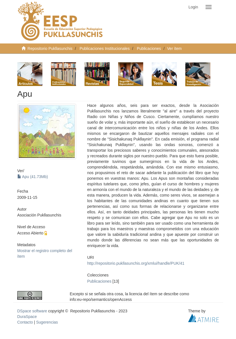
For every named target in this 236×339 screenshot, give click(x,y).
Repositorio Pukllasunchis (49, 48)
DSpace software (32, 311)
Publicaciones (149, 48)
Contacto (25, 322)
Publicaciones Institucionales (105, 48)
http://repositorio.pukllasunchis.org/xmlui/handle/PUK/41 (135, 263)
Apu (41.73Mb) (32, 176)
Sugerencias (47, 322)
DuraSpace (27, 316)
